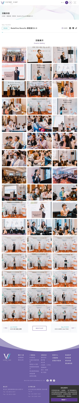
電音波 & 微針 (34, 359)
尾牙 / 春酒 (44, 365)
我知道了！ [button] (64, 399)
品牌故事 (21, 352)
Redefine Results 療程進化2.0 (25, 16)
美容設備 (32, 368)
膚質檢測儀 (33, 371)
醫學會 (43, 355)
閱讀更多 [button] (69, 396)
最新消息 (43, 352)
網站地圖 (68, 355)
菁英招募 (68, 353)
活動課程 (55, 353)
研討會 (14, 16)
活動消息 (8, 16)
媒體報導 (43, 362)
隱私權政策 (68, 358)
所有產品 (32, 352)
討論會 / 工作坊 (46, 360)
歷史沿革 (21, 355)
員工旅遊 (43, 367)
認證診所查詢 (56, 355)
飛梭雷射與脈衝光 (34, 362)
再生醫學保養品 (34, 366)
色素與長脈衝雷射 (34, 356)
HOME (3, 16)
